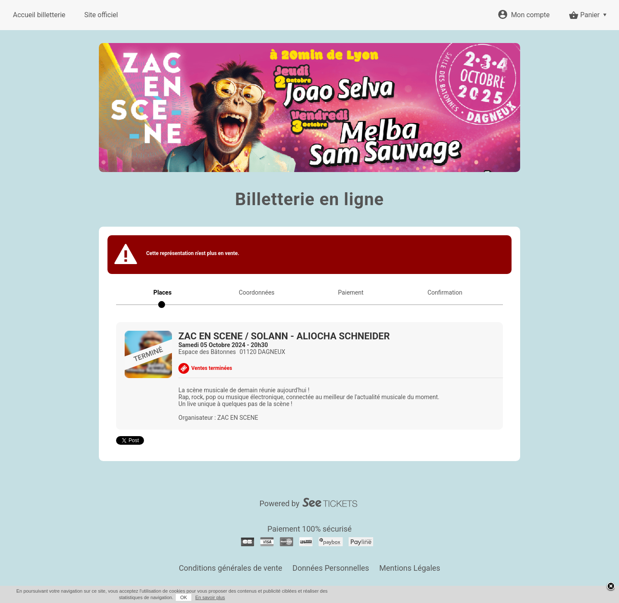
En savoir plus (210, 597)
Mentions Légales (409, 567)
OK (183, 597)
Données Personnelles (330, 567)
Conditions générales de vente (230, 567)
